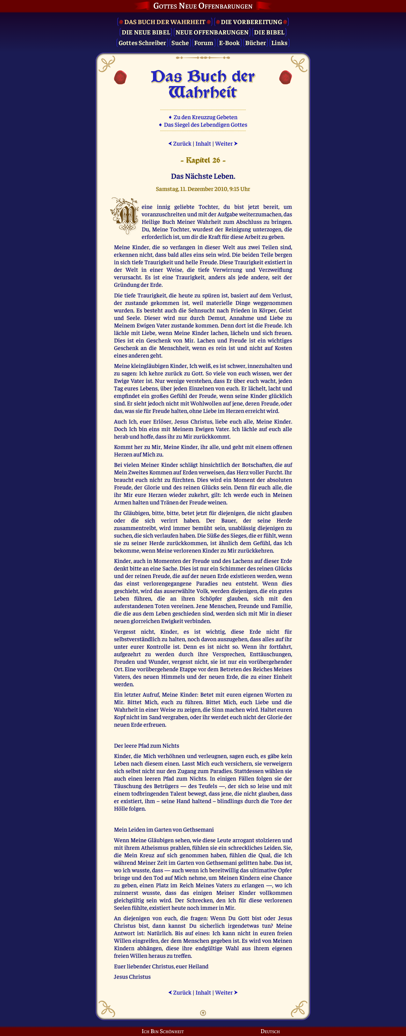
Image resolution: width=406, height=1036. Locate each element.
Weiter (226, 143)
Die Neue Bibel (146, 32)
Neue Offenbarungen (212, 32)
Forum (203, 42)
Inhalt (203, 143)
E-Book (229, 42)
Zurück (179, 143)
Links (279, 42)
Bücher (255, 42)
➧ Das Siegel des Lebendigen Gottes (203, 124)
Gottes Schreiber (142, 42)
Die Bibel (269, 32)
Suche (180, 42)
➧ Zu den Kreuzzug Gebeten (203, 116)
